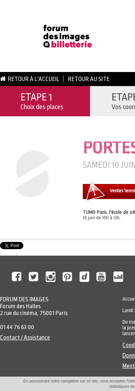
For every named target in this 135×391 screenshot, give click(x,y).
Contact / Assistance (25, 337)
